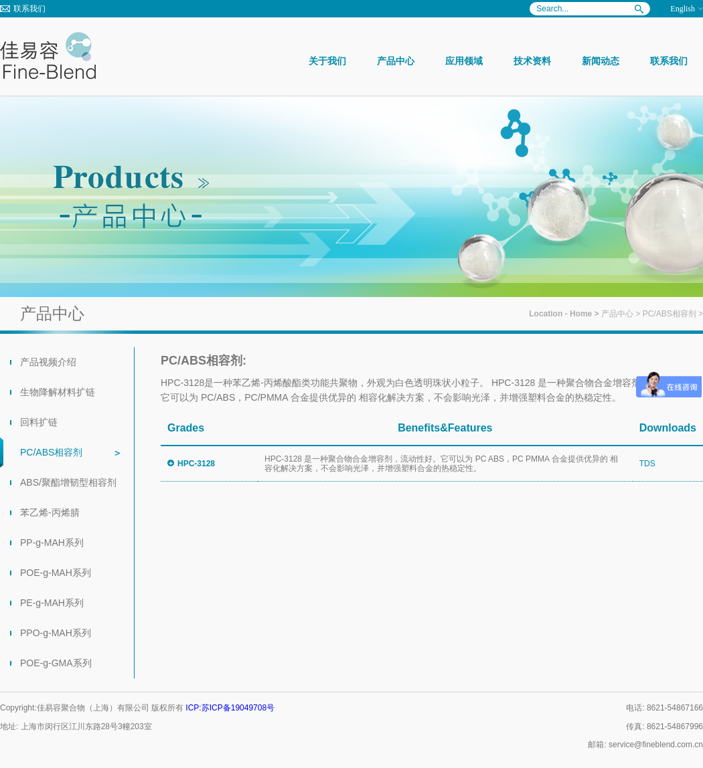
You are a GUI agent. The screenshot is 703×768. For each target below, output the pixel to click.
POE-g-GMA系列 (56, 663)
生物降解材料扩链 (57, 392)
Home (581, 313)
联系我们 (29, 8)
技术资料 (532, 61)
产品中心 (395, 61)
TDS (647, 463)
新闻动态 (600, 61)
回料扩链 (39, 422)
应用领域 (464, 61)
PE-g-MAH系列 (52, 602)
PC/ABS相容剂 (669, 313)
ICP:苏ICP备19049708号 (230, 707)
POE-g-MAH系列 (55, 572)
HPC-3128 (196, 463)
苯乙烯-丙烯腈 (50, 512)
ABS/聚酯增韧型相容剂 (68, 482)
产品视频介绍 (48, 362)
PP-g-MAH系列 (52, 542)
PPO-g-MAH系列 (55, 633)
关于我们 (327, 61)
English (682, 8)
